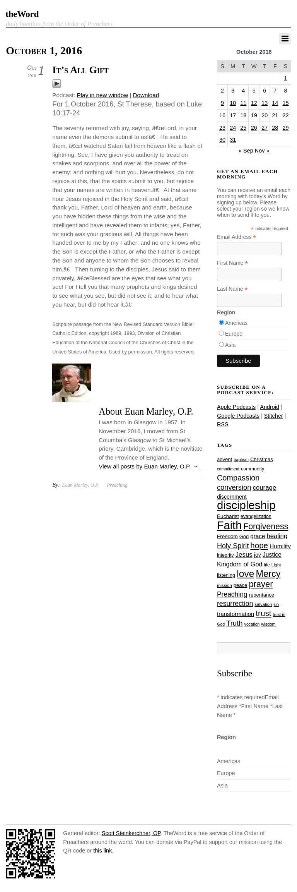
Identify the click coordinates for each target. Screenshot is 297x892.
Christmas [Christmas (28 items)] (261, 459)
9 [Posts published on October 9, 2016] (222, 103)
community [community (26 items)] (252, 469)
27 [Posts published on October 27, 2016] (264, 128)
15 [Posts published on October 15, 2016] (286, 103)
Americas (236, 323)
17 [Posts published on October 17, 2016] (233, 115)
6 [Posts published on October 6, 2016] (264, 90)
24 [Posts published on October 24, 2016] (233, 128)
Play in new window (102, 95)
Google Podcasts (238, 416)
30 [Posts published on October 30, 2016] (222, 140)
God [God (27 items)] (244, 536)
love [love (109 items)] (245, 573)
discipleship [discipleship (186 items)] (246, 505)
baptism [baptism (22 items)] (241, 459)
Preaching (117, 485)
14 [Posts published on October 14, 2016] (275, 103)
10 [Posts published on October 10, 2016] (233, 103)
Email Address (236, 237)
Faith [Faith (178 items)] (229, 525)
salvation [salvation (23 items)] (263, 604)
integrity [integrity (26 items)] (225, 555)
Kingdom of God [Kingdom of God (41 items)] (240, 564)
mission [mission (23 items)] (224, 585)
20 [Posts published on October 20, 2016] (264, 115)
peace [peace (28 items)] (241, 585)
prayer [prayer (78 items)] (261, 584)
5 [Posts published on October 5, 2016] (254, 90)
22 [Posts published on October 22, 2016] (286, 115)
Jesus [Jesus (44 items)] (244, 554)
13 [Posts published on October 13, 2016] (264, 103)
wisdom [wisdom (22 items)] (268, 624)
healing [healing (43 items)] (276, 536)
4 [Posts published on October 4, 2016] (243, 90)
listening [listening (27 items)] (226, 575)
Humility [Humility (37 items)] (280, 546)
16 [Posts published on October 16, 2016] (222, 115)
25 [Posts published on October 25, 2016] (243, 128)
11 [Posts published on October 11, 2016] (243, 103)
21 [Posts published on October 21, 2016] (275, 115)
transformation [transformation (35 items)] (235, 614)
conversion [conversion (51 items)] (234, 487)
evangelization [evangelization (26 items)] (256, 516)
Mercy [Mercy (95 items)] (268, 574)
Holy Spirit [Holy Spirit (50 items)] (233, 546)
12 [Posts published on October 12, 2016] (254, 103)
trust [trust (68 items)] (263, 613)
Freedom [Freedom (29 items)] (227, 536)
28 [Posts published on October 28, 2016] (275, 128)
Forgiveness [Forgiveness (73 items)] (265, 526)
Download (146, 95)
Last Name (232, 289)
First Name (232, 263)
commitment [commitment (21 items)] (228, 469)
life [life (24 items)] (267, 565)
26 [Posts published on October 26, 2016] (254, 128)
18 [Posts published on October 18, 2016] (243, 115)
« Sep (246, 151)
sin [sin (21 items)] (276, 604)
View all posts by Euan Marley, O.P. (148, 466)
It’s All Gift (80, 69)
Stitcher (273, 416)
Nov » (262, 151)
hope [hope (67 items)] (259, 545)
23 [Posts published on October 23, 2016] (222, 128)
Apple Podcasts (236, 407)
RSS (223, 424)
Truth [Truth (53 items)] (234, 623)
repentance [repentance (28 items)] (261, 595)
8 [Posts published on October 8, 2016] (285, 90)
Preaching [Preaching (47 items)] (232, 594)
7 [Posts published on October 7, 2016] (275, 90)
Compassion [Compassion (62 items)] (238, 477)
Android (269, 407)
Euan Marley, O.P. (80, 485)
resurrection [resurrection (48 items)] (235, 603)
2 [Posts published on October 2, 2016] (222, 90)
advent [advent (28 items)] (224, 459)
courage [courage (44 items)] (264, 487)
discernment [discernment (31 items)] (232, 497)
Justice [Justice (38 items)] (272, 554)
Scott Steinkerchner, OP (131, 833)
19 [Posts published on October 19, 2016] (254, 115)
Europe (233, 334)
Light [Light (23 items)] (276, 565)
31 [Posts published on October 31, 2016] (233, 140)
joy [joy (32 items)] (257, 555)
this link (102, 850)
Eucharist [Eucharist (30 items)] (228, 516)
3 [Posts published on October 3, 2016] (232, 90)
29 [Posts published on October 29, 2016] (286, 128)
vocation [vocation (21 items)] (252, 624)
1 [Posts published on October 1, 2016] (285, 78)
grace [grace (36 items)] (257, 536)
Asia (230, 345)
